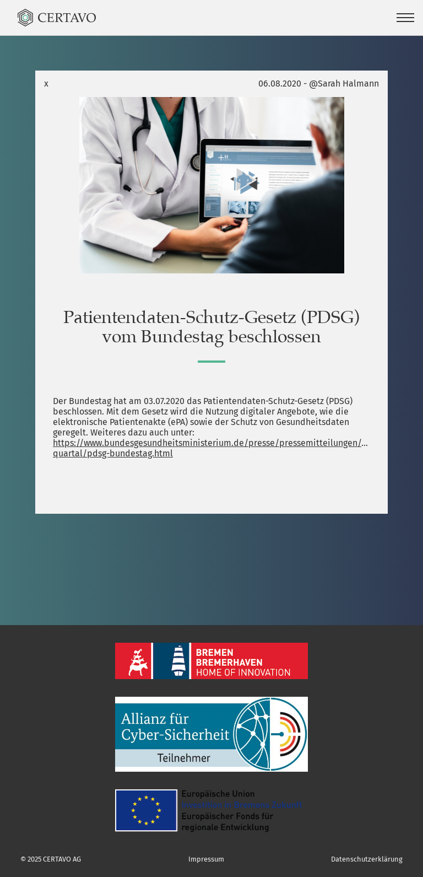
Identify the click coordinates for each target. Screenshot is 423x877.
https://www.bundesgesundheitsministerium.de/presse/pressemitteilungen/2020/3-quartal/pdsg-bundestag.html (211, 448)
